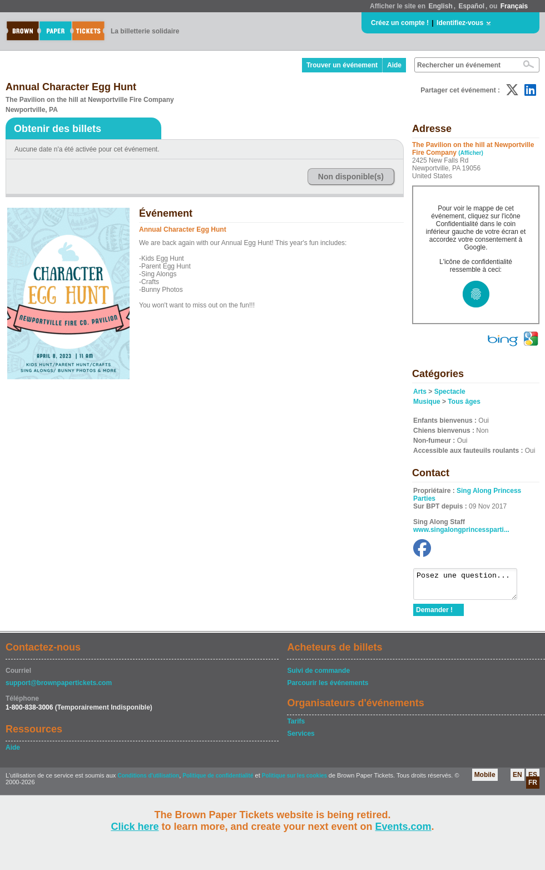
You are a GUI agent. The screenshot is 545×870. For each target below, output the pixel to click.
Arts (420, 391)
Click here (134, 826)
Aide (394, 65)
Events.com (403, 826)
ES (532, 780)
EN (517, 780)
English (440, 6)
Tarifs (296, 726)
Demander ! (434, 615)
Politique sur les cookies (295, 781)
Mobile (485, 780)
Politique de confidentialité (217, 781)
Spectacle (449, 391)
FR (532, 787)
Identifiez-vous (460, 23)
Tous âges (464, 401)
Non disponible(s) (351, 176)
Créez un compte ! (400, 23)
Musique (426, 401)
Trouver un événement (342, 65)
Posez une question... (470, 586)
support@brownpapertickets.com (59, 688)
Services (300, 738)
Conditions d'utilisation (148, 781)
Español (471, 6)
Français (514, 6)
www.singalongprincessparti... (461, 530)
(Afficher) (470, 153)
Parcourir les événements (327, 688)
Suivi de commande (318, 676)
